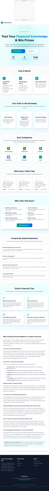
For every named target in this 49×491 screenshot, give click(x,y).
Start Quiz (19, 463)
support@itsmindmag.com (24, 479)
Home (18, 461)
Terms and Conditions (38, 463)
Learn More (32, 51)
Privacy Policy (37, 461)
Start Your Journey (24, 225)
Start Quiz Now (18, 51)
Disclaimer (36, 465)
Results (18, 465)
